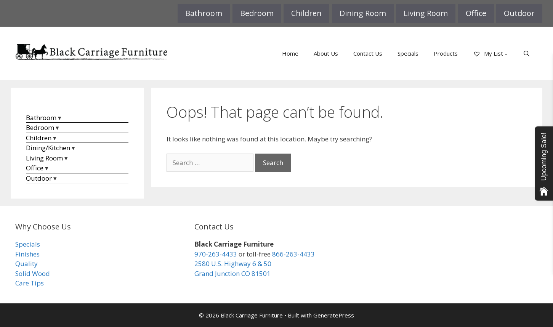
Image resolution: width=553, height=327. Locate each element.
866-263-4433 (293, 254)
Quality (26, 263)
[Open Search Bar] (526, 53)
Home (290, 53)
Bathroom (203, 13)
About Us (326, 53)
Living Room (426, 13)
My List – (490, 53)
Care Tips (29, 283)
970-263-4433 (215, 254)
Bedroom (257, 13)
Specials (408, 53)
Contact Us (367, 53)
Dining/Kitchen (48, 147)
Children (306, 13)
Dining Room (363, 13)
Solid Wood (32, 273)
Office (476, 13)
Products (446, 53)
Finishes (27, 254)
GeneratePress (333, 315)
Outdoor (519, 13)
